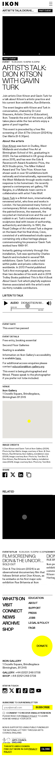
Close (46, 749)
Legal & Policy (38, 623)
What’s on (13, 599)
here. (18, 358)
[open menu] (51, 3)
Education (36, 598)
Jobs (31, 618)
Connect (12, 611)
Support (34, 608)
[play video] (6, 303)
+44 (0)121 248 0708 (28, 672)
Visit (7, 605)
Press (32, 613)
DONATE (42, 646)
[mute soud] (49, 303)
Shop (7, 629)
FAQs (31, 628)
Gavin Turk (8, 198)
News (8, 617)
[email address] (17, 707)
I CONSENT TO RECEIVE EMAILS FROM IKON (28, 713)
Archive (11, 623)
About (33, 603)
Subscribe (43, 707)
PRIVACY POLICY (29, 716)
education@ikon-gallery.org (28, 366)
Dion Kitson (9, 146)
